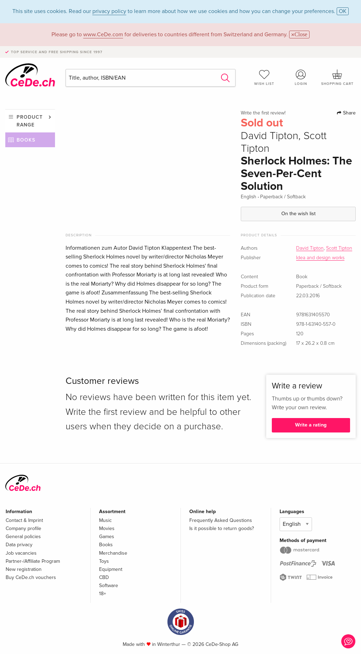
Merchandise (113, 553)
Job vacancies (21, 553)
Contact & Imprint (24, 520)
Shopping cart (337, 77)
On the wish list (298, 214)
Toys (104, 561)
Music (105, 520)
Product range (30, 121)
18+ (102, 594)
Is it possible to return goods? (221, 528)
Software (108, 585)
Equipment (110, 569)
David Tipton (310, 248)
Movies (107, 528)
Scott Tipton (339, 248)
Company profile (23, 528)
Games (106, 537)
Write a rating (310, 425)
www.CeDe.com (103, 34)
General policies (23, 537)
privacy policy (109, 11)
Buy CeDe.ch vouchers (31, 577)
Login (300, 77)
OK (343, 11)
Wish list (264, 77)
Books (26, 140)
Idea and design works (320, 257)
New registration (24, 569)
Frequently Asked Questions (220, 520)
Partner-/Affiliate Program (33, 561)
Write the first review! (263, 113)
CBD (104, 577)
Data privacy (19, 545)
